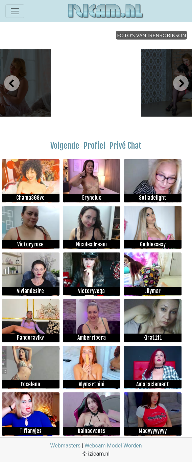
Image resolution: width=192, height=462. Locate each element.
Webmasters (65, 445)
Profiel (94, 146)
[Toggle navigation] (14, 11)
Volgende (64, 146)
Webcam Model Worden (113, 445)
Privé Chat (125, 146)
